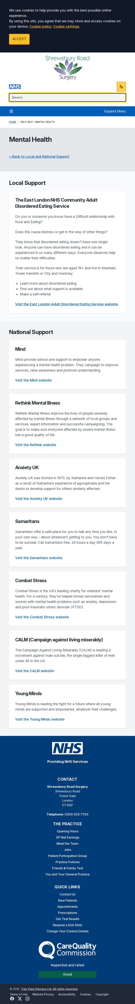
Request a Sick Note (67, 925)
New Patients (67, 900)
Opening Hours (67, 831)
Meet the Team (67, 843)
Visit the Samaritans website (38, 558)
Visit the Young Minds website (40, 719)
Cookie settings (66, 26)
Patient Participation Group (67, 856)
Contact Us (67, 894)
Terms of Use (19, 994)
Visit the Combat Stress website (42, 617)
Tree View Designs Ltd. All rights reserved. (49, 989)
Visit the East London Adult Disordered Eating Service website (66, 304)
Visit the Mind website (33, 380)
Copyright (102, 994)
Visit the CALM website (34, 671)
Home (12, 122)
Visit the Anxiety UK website (38, 499)
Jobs (67, 850)
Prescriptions (67, 913)
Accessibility (66, 994)
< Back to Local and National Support (39, 157)
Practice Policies (68, 862)
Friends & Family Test (67, 868)
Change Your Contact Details (67, 931)
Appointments (67, 906)
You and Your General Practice (67, 874)
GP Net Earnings (67, 837)
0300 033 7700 (76, 814)
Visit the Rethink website (35, 445)
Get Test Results (67, 919)
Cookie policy (40, 26)
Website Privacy (43, 994)
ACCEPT (19, 39)
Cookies (85, 994)
